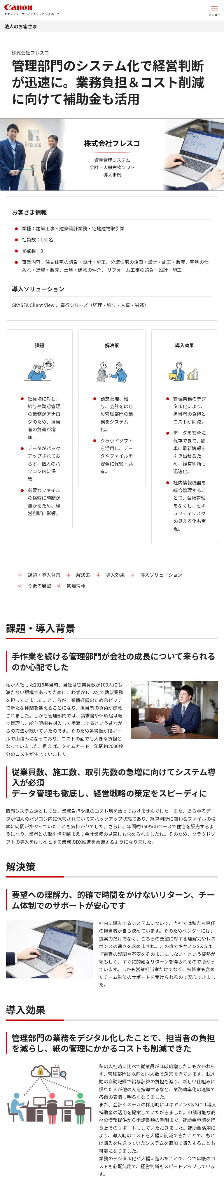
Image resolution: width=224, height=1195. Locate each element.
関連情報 (76, 585)
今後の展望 (39, 585)
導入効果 (115, 574)
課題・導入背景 (44, 574)
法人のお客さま (20, 26)
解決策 (83, 574)
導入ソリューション (161, 574)
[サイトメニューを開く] (214, 10)
